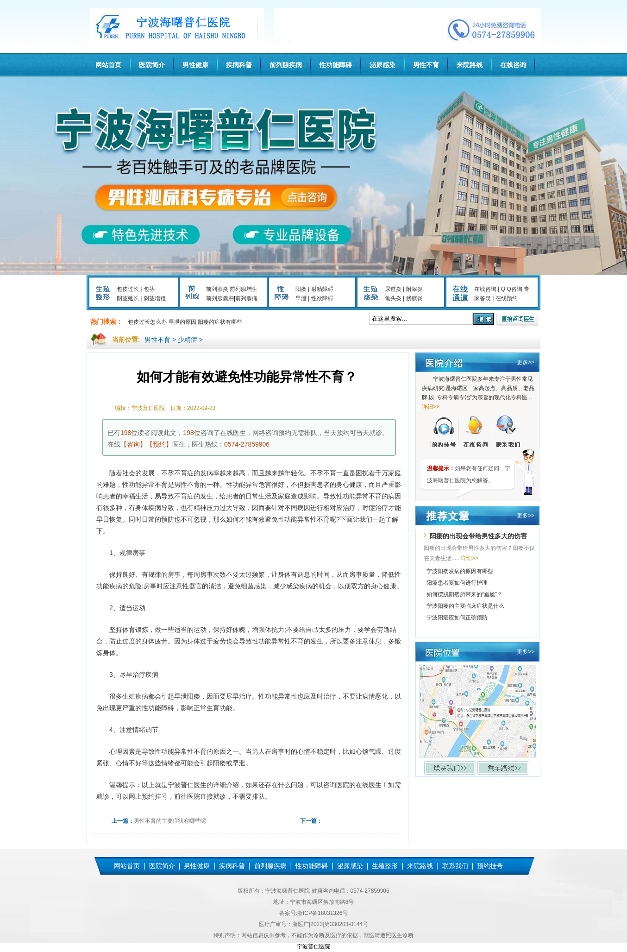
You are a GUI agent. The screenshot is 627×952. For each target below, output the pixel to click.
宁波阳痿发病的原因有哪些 (459, 571)
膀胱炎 (414, 298)
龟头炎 (393, 298)
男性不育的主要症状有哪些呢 (170, 821)
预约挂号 (490, 866)
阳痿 (301, 289)
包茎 (149, 289)
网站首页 (108, 65)
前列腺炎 (217, 289)
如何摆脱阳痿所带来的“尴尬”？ (464, 594)
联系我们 (455, 866)
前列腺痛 (246, 298)
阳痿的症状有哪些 (220, 322)
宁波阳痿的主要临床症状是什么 (465, 606)
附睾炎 (414, 289)
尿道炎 (393, 289)
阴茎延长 (128, 298)
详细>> (430, 406)
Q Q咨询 (511, 289)
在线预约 (506, 298)
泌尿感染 (382, 65)
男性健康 (195, 65)
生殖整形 (385, 866)
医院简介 (152, 65)
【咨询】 (133, 444)
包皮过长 (128, 289)
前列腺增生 (243, 289)
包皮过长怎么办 (147, 322)
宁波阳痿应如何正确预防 (457, 617)
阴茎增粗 (155, 298)
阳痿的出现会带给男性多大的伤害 (478, 536)
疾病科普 (239, 65)
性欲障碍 (322, 298)
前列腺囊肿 (220, 298)
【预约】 (159, 444)
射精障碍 (322, 289)
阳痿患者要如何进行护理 (457, 583)
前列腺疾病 (286, 65)
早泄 (301, 298)
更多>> (525, 362)
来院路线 (470, 65)
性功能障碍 (336, 65)
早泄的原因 (182, 322)
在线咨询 (513, 65)
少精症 (187, 339)
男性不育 (426, 65)
